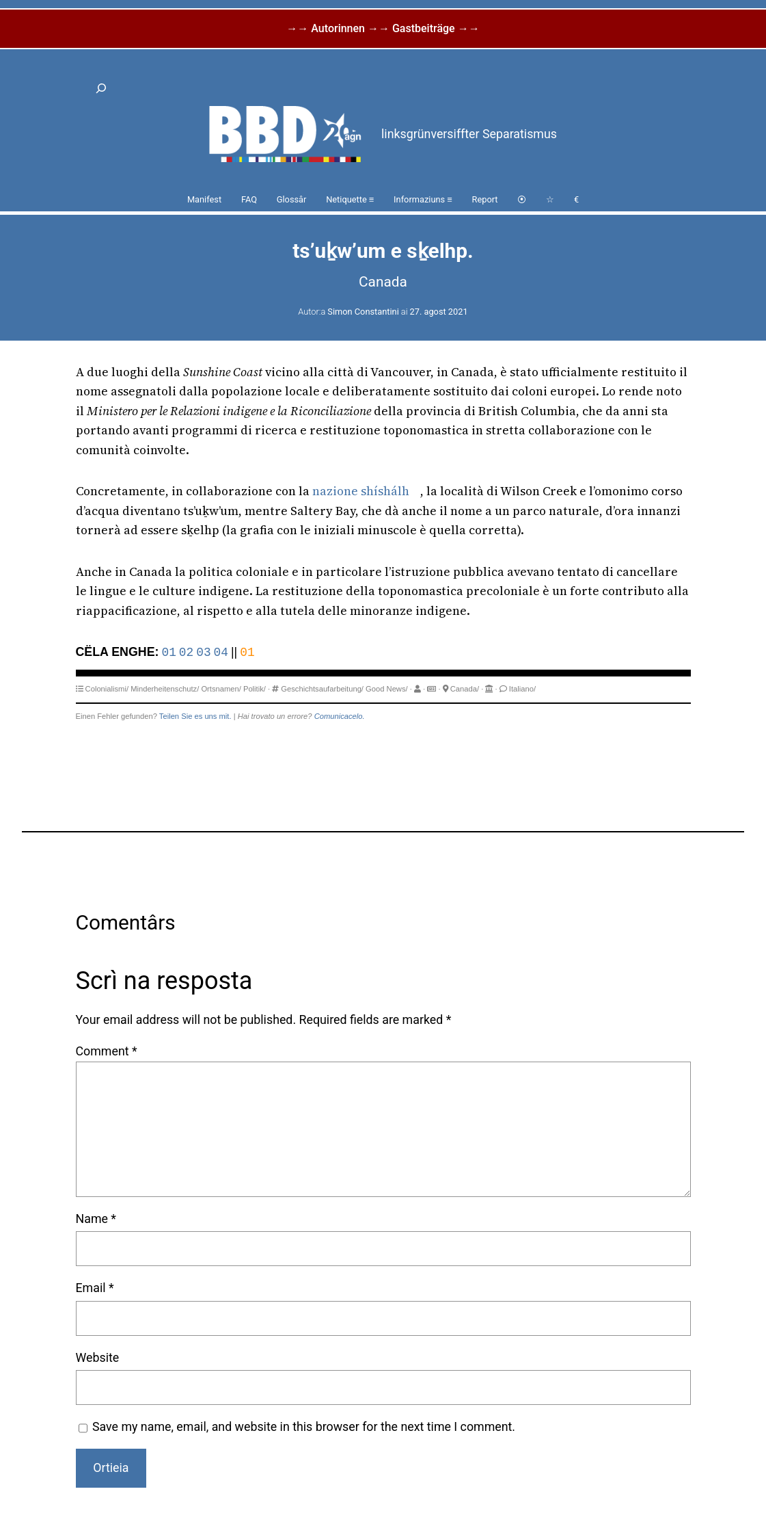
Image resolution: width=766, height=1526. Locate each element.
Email (95, 1287)
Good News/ (387, 689)
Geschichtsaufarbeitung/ (322, 689)
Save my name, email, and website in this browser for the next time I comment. (303, 1426)
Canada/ (464, 689)
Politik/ (254, 689)
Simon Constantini (362, 311)
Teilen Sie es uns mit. (195, 716)
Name (96, 1218)
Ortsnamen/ (221, 689)
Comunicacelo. (339, 716)
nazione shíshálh (360, 491)
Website (98, 1357)
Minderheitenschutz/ (165, 689)
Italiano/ (522, 689)
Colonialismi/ (106, 689)
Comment (106, 1051)
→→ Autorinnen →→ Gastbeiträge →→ (382, 28)
